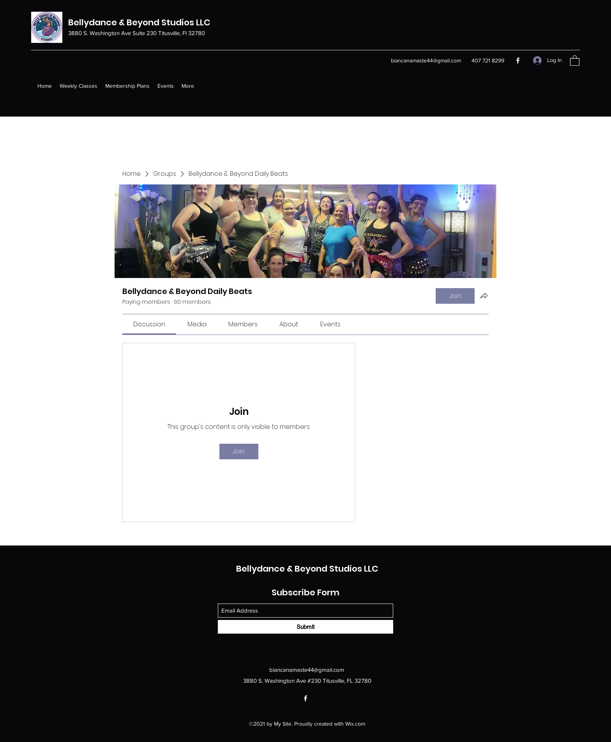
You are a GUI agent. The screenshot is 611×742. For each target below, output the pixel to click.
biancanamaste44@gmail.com (426, 60)
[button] (574, 60)
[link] (149, 324)
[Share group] (484, 295)
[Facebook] (518, 60)
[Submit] (305, 627)
